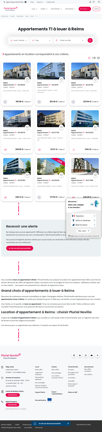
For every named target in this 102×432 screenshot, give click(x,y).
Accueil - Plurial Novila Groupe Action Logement (11, 9)
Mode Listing (89, 57)
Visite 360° (43, 76)
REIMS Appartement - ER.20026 (48, 179)
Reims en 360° (73, 392)
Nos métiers (88, 374)
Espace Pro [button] (40, 2)
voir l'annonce (5, 102)
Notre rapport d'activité (72, 385)
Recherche (100, 2)
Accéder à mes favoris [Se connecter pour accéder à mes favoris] (94, 2)
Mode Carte (98, 57)
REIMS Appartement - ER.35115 (47, 84)
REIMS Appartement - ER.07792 (48, 132)
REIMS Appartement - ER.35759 (82, 84)
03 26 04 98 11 (12, 395)
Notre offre (38, 370)
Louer (37, 367)
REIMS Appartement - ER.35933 (14, 84)
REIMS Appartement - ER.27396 (82, 179)
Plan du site (38, 428)
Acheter (54, 367)
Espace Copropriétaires (57, 393)
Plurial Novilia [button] (55, 9)
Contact (96, 9)
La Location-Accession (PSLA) (57, 377)
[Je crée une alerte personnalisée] (51, 423)
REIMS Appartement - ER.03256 (14, 179)
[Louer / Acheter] (19, 40)
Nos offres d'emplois (87, 370)
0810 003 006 (12, 405)
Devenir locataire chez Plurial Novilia (41, 386)
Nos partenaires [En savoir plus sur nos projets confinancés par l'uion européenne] (43, 400)
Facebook (74, 355)
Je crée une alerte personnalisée (20, 248)
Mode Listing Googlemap (94, 57)
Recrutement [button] (69, 9)
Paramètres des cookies (83, 425)
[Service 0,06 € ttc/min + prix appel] (26, 2)
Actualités (71, 381)
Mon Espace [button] (83, 9)
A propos (71, 370)
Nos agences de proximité (73, 373)
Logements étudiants (39, 373)
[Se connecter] (27, 79)
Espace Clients (40, 392)
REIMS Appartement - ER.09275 (14, 132)
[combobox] (70, 40)
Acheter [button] (43, 9)
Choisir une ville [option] (65, 40)
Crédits (17, 425)
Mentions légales (6, 425)
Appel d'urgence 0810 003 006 (14, 2)
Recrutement (88, 367)
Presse (32, 2)
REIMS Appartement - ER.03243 (82, 132)
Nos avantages (40, 383)
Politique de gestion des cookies (11, 428)
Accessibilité (28, 428)
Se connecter (91, 2)
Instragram (86, 355)
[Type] (41, 40)
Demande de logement (39, 378)
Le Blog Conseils (50, 2)
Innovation (71, 378)
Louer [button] (33, 9)
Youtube (91, 355)
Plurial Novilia (73, 367)
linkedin (80, 355)
